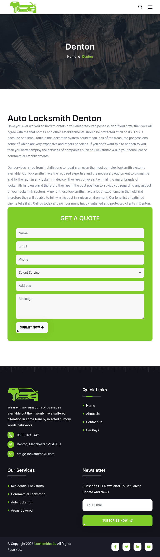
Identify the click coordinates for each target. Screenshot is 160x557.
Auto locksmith (20, 502)
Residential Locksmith (26, 486)
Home (71, 57)
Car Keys (90, 430)
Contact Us (92, 422)
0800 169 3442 (23, 435)
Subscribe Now (117, 520)
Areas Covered (20, 510)
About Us (91, 414)
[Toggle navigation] (150, 7)
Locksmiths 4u (45, 544)
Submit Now (32, 327)
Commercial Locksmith (26, 494)
